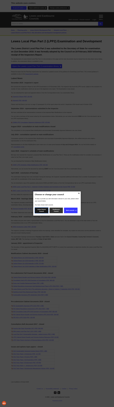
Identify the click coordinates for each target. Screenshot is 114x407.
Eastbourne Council (56, 210)
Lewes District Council (41, 210)
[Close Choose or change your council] (79, 193)
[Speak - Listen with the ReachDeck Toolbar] (4, 403)
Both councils (70, 210)
